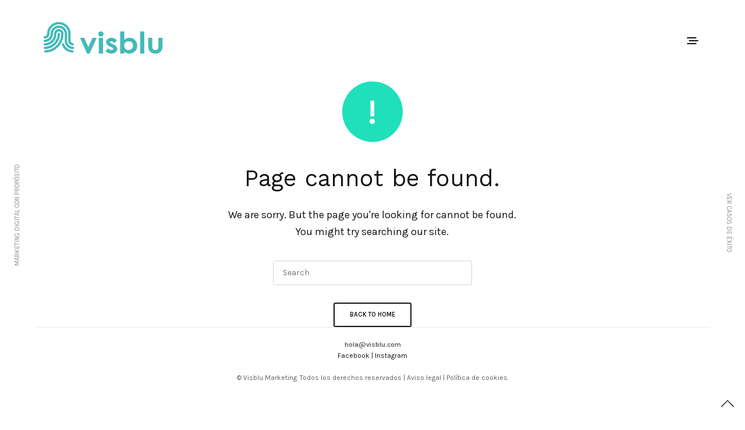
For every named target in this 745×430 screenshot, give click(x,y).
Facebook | (356, 355)
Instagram (391, 355)
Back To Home (372, 314)
